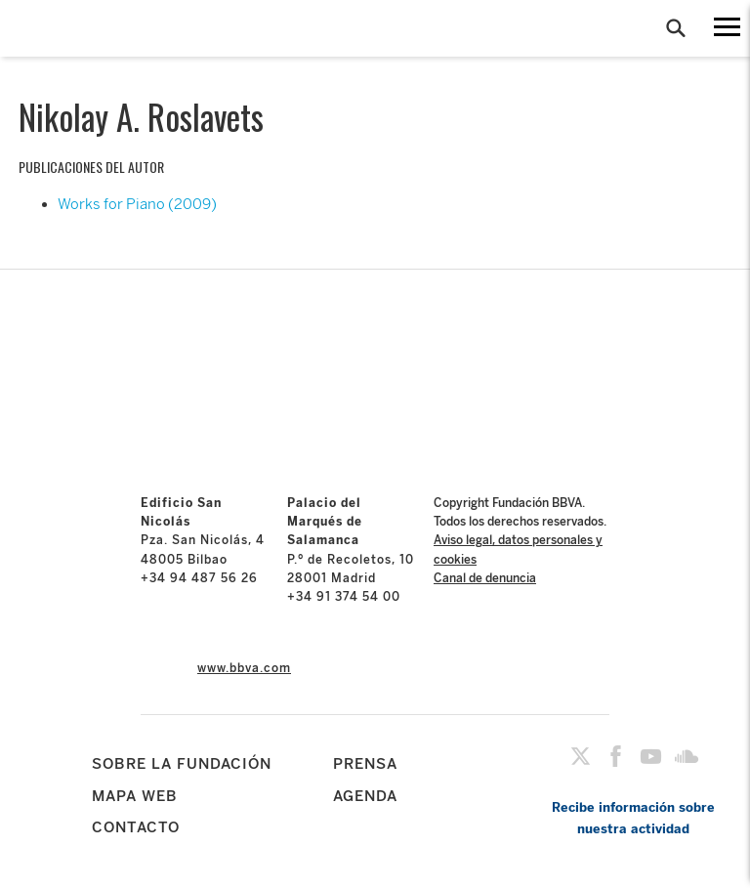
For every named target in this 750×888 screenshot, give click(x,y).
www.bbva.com (244, 668)
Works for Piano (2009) (137, 204)
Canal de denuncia (485, 578)
